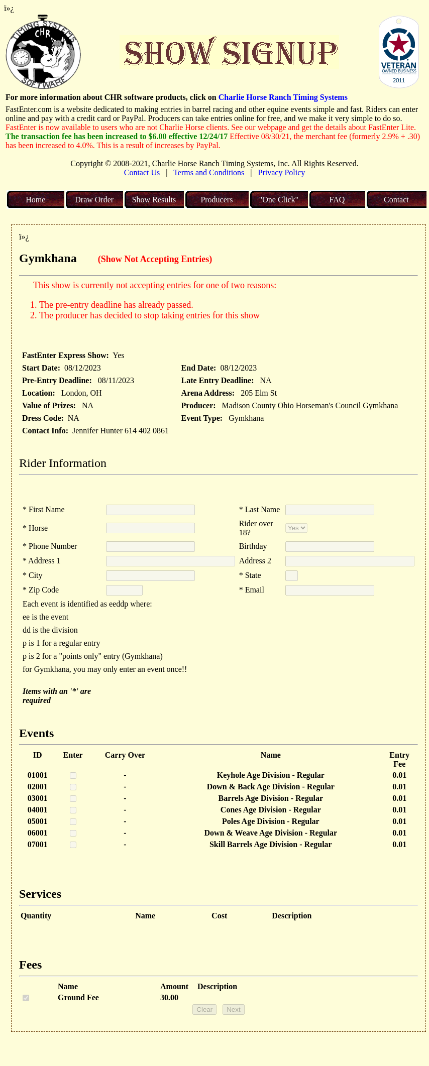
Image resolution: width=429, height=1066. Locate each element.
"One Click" (278, 199)
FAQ (337, 199)
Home (35, 199)
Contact (396, 199)
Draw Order (94, 199)
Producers (216, 199)
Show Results (154, 199)
